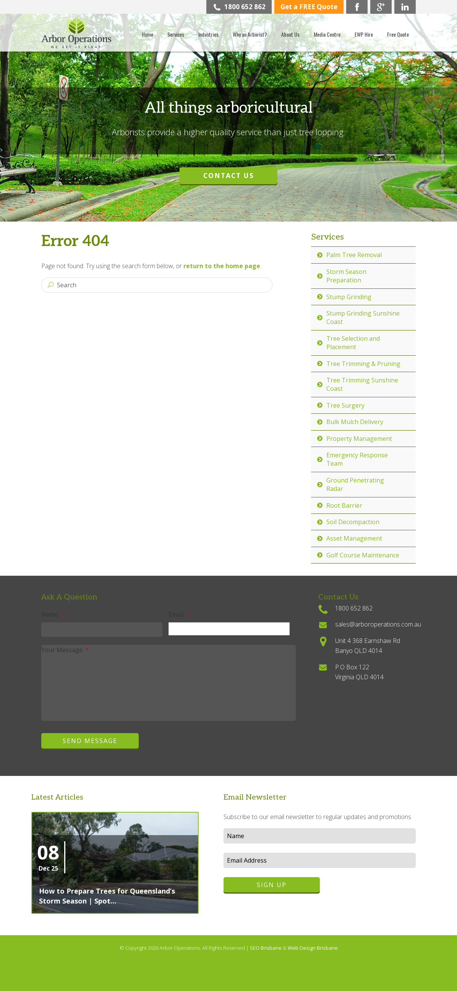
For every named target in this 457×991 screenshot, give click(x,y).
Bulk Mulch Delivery (354, 422)
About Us (290, 34)
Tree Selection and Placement (353, 342)
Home (147, 34)
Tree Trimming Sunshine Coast (362, 384)
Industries (208, 34)
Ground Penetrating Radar (355, 484)
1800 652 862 (239, 6)
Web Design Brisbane (313, 947)
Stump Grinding (348, 297)
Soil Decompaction (352, 522)
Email (179, 614)
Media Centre (327, 34)
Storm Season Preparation (346, 275)
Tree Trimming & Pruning (363, 363)
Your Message (65, 650)
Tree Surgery (345, 405)
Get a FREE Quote (308, 6)
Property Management (359, 438)
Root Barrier (344, 505)
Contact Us (228, 175)
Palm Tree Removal (354, 255)
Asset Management (354, 538)
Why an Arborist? (250, 34)
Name (53, 614)
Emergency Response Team (357, 459)
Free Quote (398, 34)
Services (175, 34)
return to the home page (221, 266)
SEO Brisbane (266, 947)
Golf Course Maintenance (362, 555)
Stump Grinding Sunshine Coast (363, 317)
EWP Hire (364, 34)
